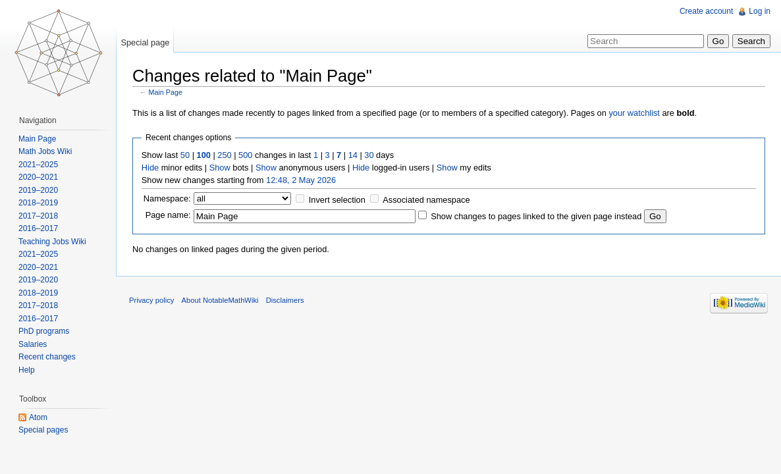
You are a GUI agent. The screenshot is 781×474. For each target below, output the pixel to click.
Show (219, 167)
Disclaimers (285, 300)
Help (26, 370)
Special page (145, 42)
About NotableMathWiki (220, 300)
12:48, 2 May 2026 (301, 180)
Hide (150, 167)
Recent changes (47, 356)
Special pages (43, 429)
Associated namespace (426, 200)
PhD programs (43, 331)
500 (245, 155)
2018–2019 (38, 202)
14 (353, 155)
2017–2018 (38, 216)
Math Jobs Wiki (45, 151)
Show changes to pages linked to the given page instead (536, 216)
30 (368, 155)
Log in (759, 11)
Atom (38, 417)
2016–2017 (38, 228)
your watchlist (634, 113)
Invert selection (337, 200)
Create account (706, 11)
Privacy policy (151, 300)
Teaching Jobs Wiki (52, 241)
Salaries (32, 344)
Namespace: (167, 198)
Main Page (165, 92)
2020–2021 (38, 177)
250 (224, 155)
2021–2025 (38, 164)
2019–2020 (38, 190)
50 (185, 155)
